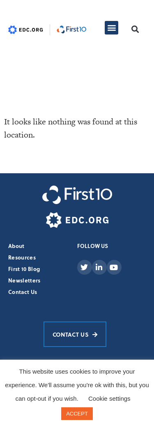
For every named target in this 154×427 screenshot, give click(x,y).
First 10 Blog (24, 269)
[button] (111, 27)
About (16, 246)
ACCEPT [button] (77, 414)
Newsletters (24, 280)
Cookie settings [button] (109, 398)
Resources (22, 257)
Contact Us (22, 292)
